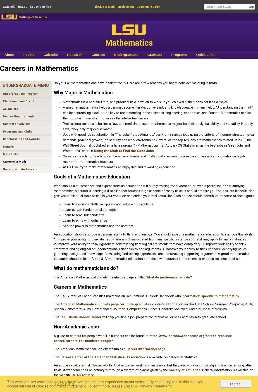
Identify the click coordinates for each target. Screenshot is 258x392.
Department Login (148, 6)
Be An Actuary (82, 375)
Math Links (10, 154)
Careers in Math (14, 161)
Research (75, 55)
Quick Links (205, 55)
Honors (8, 146)
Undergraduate (126, 55)
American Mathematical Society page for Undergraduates (105, 304)
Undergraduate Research (21, 169)
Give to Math (105, 6)
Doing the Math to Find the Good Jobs (124, 151)
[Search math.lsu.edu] (225, 7)
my (22, 6)
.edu (9, 6)
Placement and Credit (18, 101)
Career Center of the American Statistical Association (102, 357)
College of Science (33, 17)
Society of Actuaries (185, 370)
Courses (98, 55)
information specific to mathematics (210, 296)
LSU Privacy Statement (151, 386)
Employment (125, 6)
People (28, 55)
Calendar (51, 55)
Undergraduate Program (20, 93)
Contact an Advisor (16, 124)
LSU (9, 17)
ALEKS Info (10, 109)
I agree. (235, 384)
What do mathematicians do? (169, 277)
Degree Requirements (18, 116)
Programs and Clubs (17, 131)
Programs (179, 55)
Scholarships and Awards (21, 139)
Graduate (154, 55)
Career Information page (146, 349)
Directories (40, 6)
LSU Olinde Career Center (80, 317)
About (9, 55)
